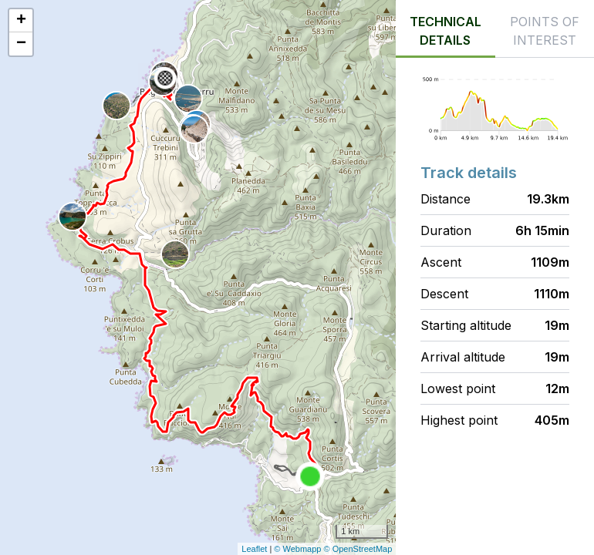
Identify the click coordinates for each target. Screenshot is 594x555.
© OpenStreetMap (358, 548)
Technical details (445, 31)
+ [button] (21, 20)
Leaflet (254, 548)
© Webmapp (298, 548)
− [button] (21, 44)
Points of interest (544, 31)
